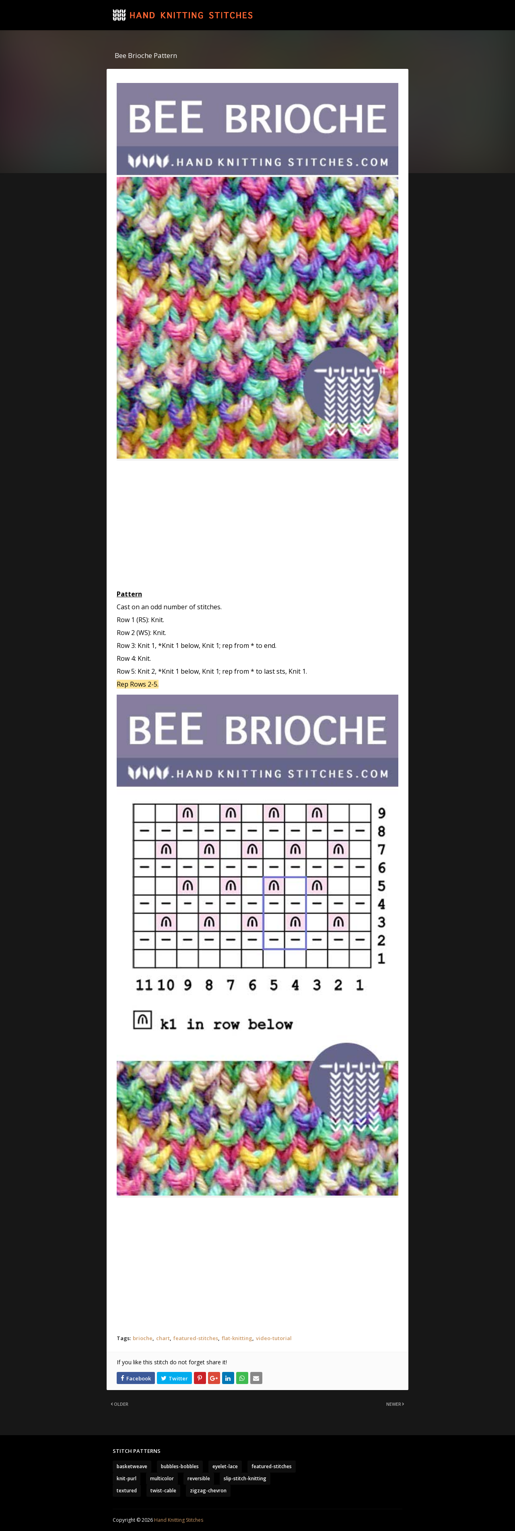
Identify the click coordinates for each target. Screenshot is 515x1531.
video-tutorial (274, 1338)
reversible (198, 1478)
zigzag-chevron (208, 1490)
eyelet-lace (225, 1466)
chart (163, 1338)
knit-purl (126, 1478)
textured (127, 1490)
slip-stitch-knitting (245, 1478)
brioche (142, 1338)
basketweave (132, 1466)
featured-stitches (195, 1338)
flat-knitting (237, 1338)
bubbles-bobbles (180, 1466)
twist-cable (163, 1490)
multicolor (162, 1478)
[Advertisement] (257, 525)
